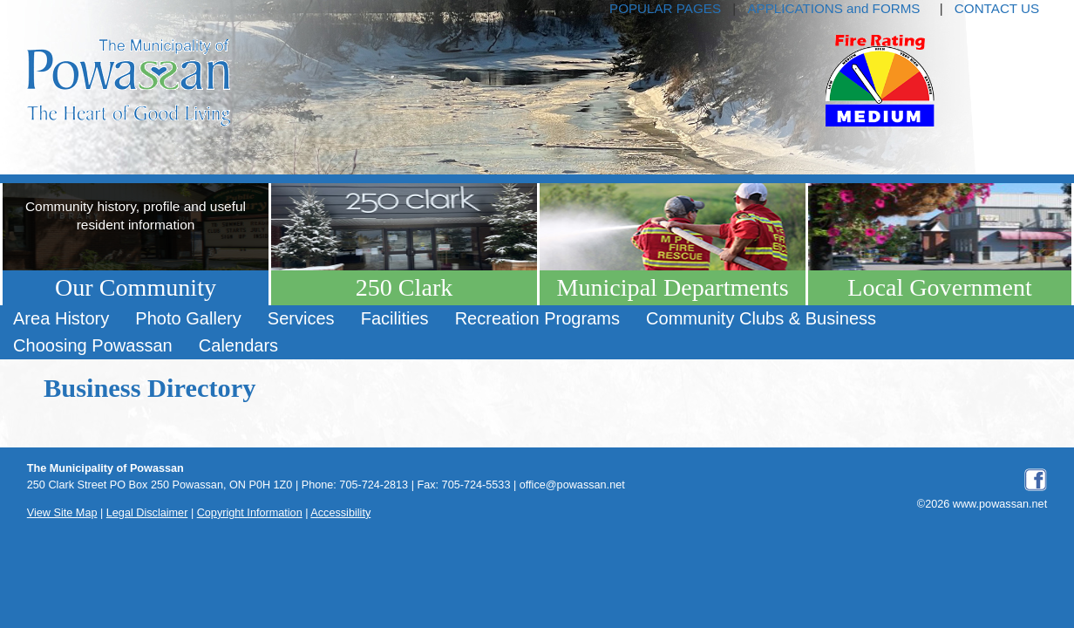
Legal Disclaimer (147, 513)
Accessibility (340, 513)
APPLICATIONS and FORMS (833, 8)
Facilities (395, 318)
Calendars (238, 345)
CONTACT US (997, 8)
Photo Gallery (188, 318)
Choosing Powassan (93, 345)
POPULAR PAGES (665, 8)
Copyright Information (249, 513)
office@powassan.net (572, 485)
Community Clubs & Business (761, 318)
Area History (61, 318)
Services (301, 318)
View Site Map (62, 513)
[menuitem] (61, 318)
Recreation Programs (537, 318)
